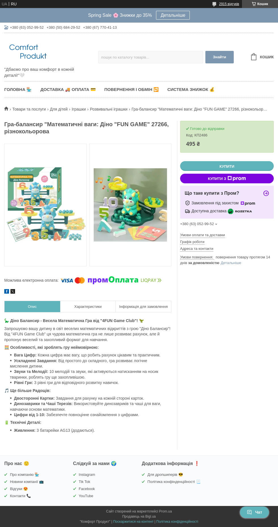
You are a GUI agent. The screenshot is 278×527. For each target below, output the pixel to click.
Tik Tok (84, 482)
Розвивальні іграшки (108, 109)
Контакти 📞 (20, 496)
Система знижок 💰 (191, 89)
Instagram (87, 474)
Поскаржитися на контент (133, 522)
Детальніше (173, 15)
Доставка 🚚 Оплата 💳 (68, 89)
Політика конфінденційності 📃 (174, 482)
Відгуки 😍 (19, 489)
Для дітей (59, 109)
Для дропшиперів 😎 (165, 474)
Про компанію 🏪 (24, 474)
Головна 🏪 (18, 89)
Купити (227, 166)
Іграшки (79, 109)
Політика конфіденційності (177, 522)
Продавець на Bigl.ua (139, 516)
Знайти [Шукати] (219, 57)
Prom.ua (165, 511)
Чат (254, 512)
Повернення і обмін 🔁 (131, 89)
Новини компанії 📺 (26, 482)
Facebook (87, 489)
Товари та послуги (29, 109)
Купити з (227, 178)
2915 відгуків (229, 4)
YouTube (86, 496)
